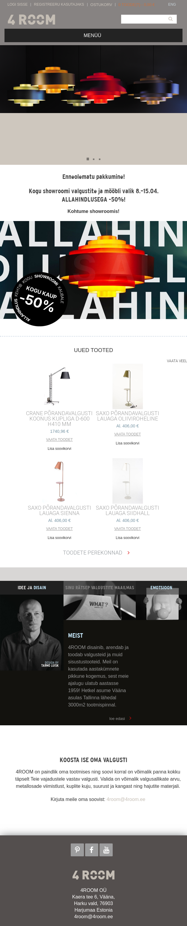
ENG (172, 4)
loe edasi (117, 718)
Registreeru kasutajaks (59, 4)
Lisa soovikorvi (59, 449)
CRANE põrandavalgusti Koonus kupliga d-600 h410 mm (59, 419)
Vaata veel (177, 361)
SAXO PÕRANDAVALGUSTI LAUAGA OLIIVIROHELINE (127, 416)
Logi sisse (17, 4)
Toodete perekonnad (92, 552)
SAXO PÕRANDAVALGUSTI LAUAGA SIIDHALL (127, 510)
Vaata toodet (59, 440)
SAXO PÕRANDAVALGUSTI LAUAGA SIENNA (59, 510)
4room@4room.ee (126, 799)
